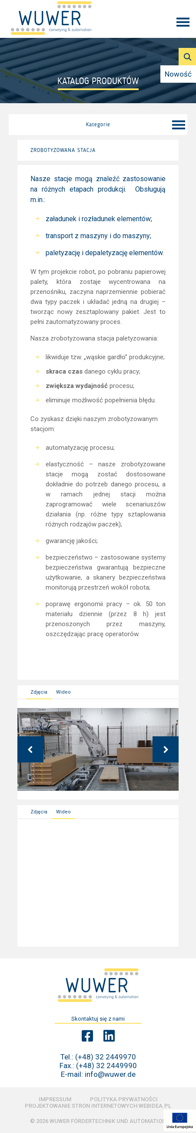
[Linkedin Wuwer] (109, 1036)
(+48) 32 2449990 (106, 1065)
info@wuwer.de (110, 1074)
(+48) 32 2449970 (105, 1056)
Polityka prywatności (124, 1099)
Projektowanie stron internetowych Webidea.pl (98, 1106)
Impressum (55, 1099)
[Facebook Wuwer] (87, 1036)
